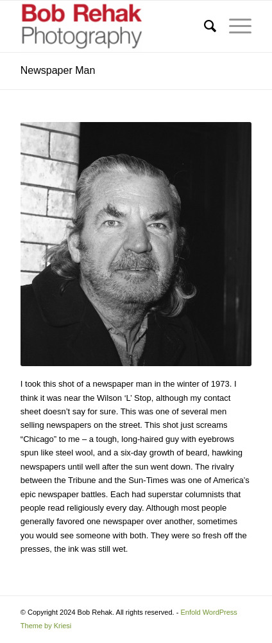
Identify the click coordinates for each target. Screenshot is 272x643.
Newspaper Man (58, 70)
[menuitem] (203, 26)
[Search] (203, 26)
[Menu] (233, 26)
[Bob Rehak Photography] (113, 26)
